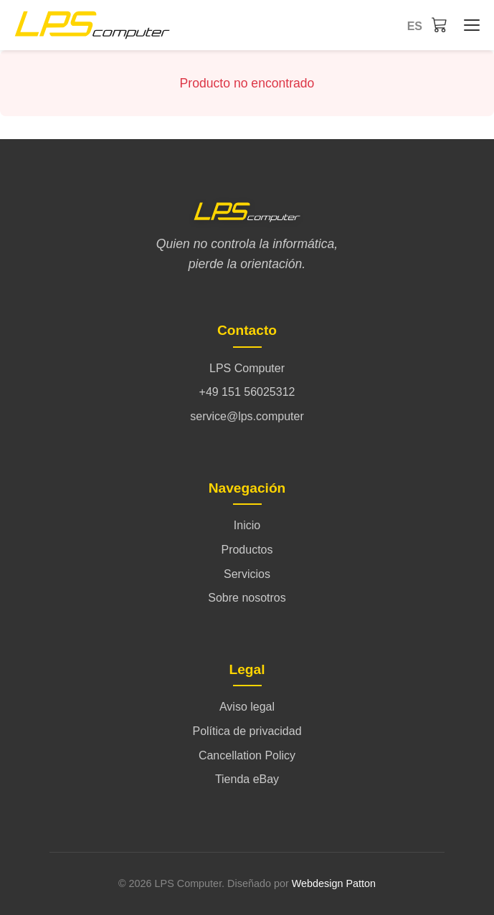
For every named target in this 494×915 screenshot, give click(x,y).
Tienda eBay (247, 779)
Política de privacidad (246, 731)
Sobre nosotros (247, 598)
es (414, 26)
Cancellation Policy (247, 755)
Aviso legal (247, 707)
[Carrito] (439, 24)
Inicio (247, 525)
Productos (246, 550)
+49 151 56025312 (247, 392)
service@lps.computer (247, 416)
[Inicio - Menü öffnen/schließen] (468, 25)
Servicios (247, 574)
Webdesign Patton (334, 883)
